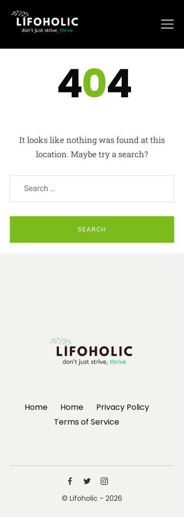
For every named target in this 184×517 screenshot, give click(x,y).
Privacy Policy (122, 407)
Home (36, 407)
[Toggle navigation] (167, 24)
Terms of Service (86, 422)
